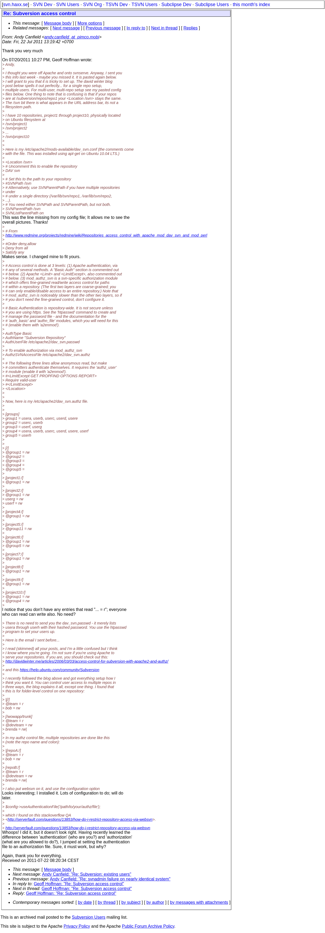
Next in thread (164, 28)
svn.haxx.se (15, 4)
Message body (57, 23)
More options (90, 23)
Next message (66, 28)
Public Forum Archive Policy (148, 926)
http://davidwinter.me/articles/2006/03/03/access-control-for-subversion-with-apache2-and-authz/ (86, 661)
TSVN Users (144, 4)
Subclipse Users (212, 4)
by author (155, 902)
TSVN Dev (117, 4)
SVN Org (92, 4)
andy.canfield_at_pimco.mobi (71, 37)
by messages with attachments (199, 902)
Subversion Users (88, 917)
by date (85, 902)
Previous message (103, 28)
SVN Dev (42, 4)
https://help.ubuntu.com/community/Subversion (59, 670)
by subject (130, 902)
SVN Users (67, 4)
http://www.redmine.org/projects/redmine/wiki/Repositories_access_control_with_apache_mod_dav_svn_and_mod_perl (106, 235)
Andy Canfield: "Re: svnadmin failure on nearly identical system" (110, 879)
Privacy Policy (76, 926)
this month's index (251, 4)
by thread (107, 902)
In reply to (136, 28)
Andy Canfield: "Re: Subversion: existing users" (86, 874)
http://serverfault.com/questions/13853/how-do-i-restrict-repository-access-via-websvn (80, 819)
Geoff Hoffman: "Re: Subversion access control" (79, 884)
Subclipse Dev (176, 4)
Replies (190, 28)
